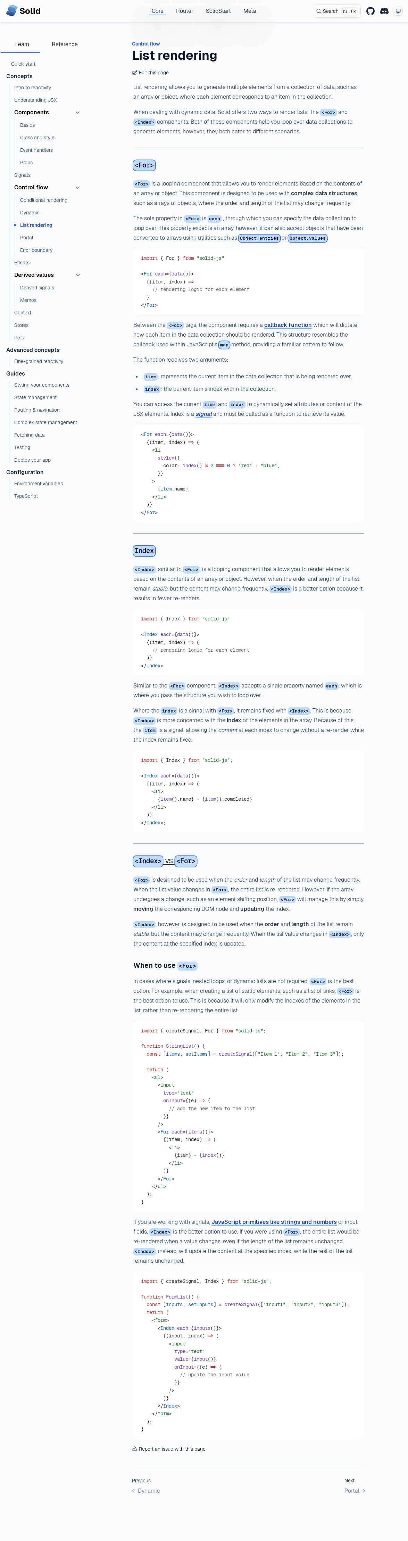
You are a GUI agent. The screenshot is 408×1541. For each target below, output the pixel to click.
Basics (27, 125)
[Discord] (384, 11)
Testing (22, 447)
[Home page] (23, 11)
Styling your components (41, 385)
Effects (22, 262)
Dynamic (30, 212)
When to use (165, 965)
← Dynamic (146, 1490)
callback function (288, 325)
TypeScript (26, 496)
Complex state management (45, 422)
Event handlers (36, 150)
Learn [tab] (22, 44)
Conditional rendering (43, 200)
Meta (249, 11)
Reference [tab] (65, 44)
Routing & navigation (37, 410)
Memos (28, 300)
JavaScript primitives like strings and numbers (274, 1222)
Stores (21, 325)
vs (165, 860)
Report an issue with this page (169, 1449)
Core (158, 11)
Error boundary (36, 250)
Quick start (23, 64)
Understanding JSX (35, 100)
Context (22, 313)
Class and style (37, 137)
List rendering (36, 225)
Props (26, 162)
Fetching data (29, 435)
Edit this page (150, 72)
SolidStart (218, 11)
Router (184, 11)
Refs (19, 338)
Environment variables (38, 483)
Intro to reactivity (32, 87)
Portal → (354, 1490)
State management (35, 397)
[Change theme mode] (398, 11)
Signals (22, 175)
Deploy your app (32, 460)
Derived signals (37, 288)
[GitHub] (370, 11)
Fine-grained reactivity (38, 361)
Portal (26, 237)
